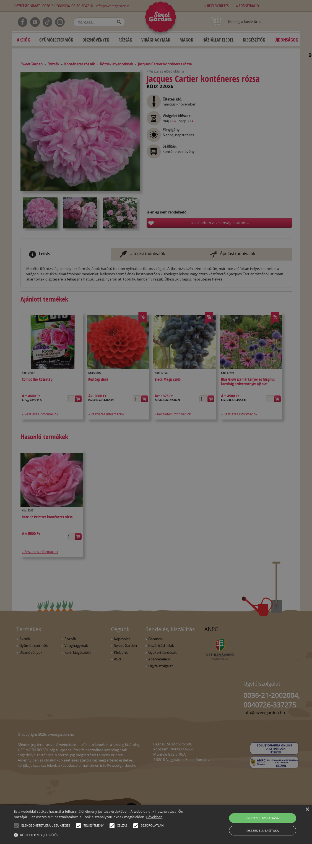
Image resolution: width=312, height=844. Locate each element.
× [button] (307, 809)
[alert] (156, 422)
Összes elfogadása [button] (262, 818)
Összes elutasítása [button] (262, 830)
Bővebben (154, 817)
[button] (16, 825)
